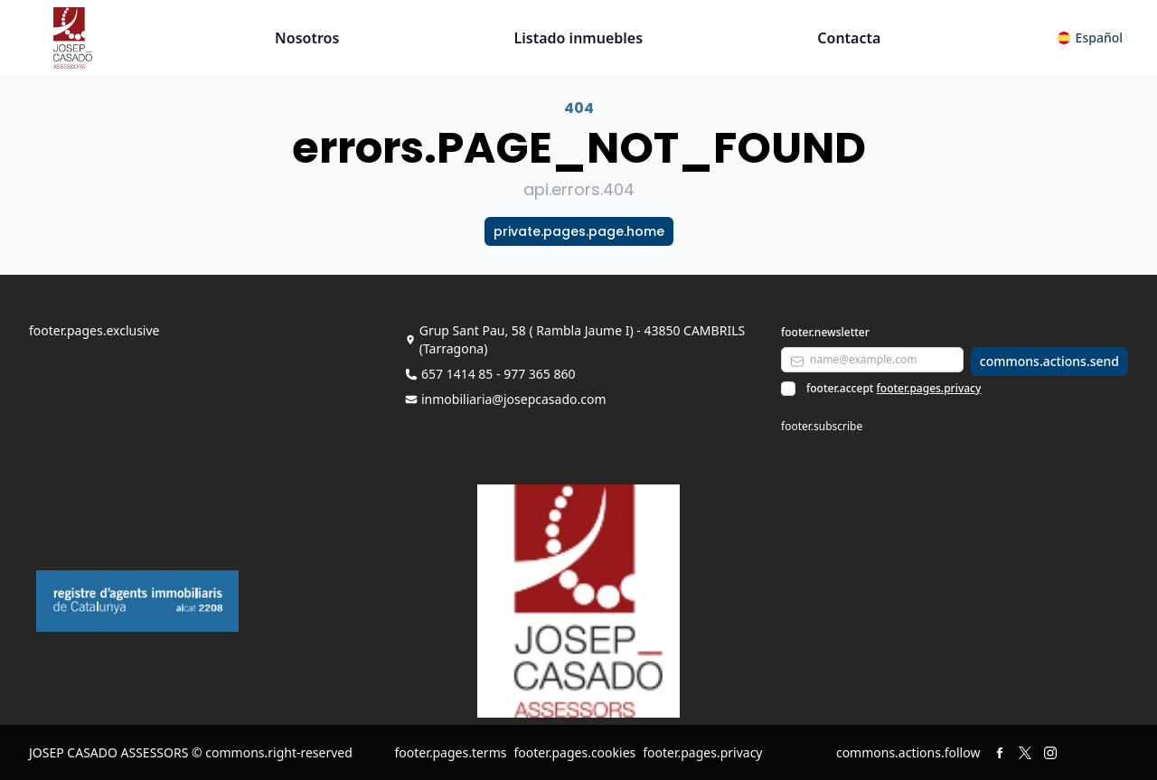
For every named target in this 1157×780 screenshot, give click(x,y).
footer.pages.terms (450, 752)
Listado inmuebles (579, 38)
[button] (1090, 37)
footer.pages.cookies (574, 752)
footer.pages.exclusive (94, 330)
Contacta (848, 38)
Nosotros (307, 38)
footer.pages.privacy (929, 388)
